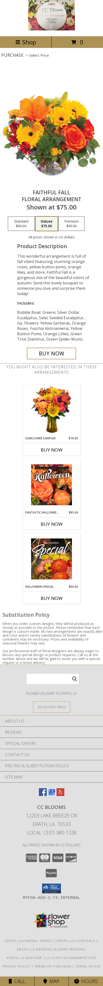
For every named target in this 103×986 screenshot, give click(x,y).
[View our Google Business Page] (52, 794)
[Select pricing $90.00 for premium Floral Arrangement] (71, 224)
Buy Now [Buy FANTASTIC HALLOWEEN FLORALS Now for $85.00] (52, 524)
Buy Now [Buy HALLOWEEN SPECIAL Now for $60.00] (52, 598)
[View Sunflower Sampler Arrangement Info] (51, 410)
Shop (25, 42)
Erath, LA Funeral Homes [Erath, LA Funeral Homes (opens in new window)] (29, 941)
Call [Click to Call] (17, 981)
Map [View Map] (51, 981)
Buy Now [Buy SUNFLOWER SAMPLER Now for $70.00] (52, 450)
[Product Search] (52, 678)
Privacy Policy (16, 966)
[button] (51, 888)
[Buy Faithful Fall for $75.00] (51, 353)
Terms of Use (88, 966)
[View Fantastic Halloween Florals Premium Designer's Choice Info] (51, 484)
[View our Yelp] (60, 794)
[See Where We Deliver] (51, 707)
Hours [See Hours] (86, 981)
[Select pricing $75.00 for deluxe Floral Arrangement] (46, 224)
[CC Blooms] (51, 29)
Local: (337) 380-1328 (51, 832)
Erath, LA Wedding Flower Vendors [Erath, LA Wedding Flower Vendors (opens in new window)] (51, 949)
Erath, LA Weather (24, 958)
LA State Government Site (71, 958)
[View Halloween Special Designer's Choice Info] (51, 558)
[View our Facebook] (43, 794)
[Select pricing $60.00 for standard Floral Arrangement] (21, 224)
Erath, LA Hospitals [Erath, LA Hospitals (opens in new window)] (76, 941)
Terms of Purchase (52, 966)
